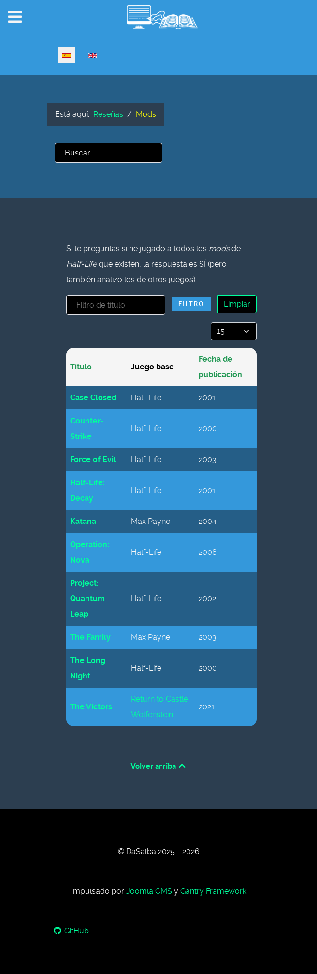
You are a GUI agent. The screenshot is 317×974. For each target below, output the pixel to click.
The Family (90, 637)
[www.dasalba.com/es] (158, 17)
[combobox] (108, 153)
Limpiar (237, 304)
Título (81, 366)
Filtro (191, 304)
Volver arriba (158, 766)
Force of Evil (93, 459)
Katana (83, 521)
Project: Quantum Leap (87, 599)
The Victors (91, 706)
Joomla (149, 891)
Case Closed (93, 397)
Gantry (213, 891)
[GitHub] (71, 931)
